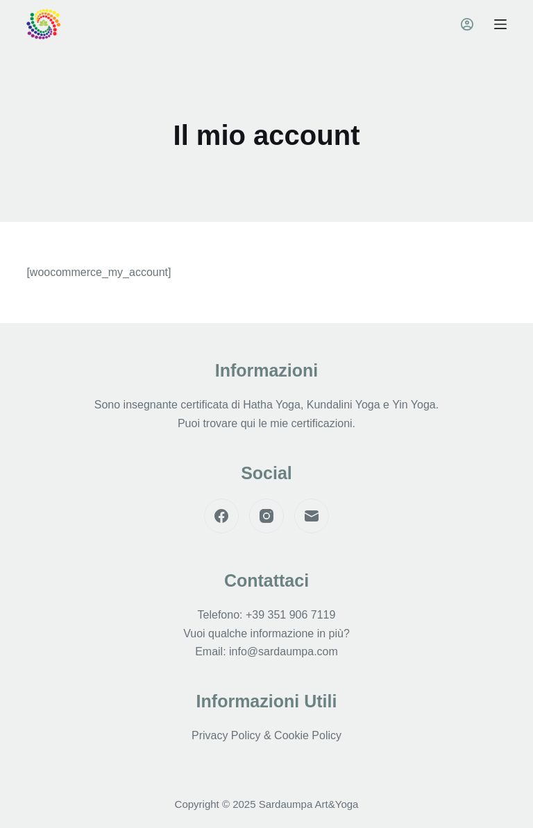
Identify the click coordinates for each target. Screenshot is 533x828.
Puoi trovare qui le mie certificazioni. (266, 423)
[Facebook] (221, 516)
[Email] (311, 516)
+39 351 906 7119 (290, 615)
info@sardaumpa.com (283, 651)
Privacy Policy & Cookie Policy (266, 735)
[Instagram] (266, 516)
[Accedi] (467, 24)
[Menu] (500, 24)
